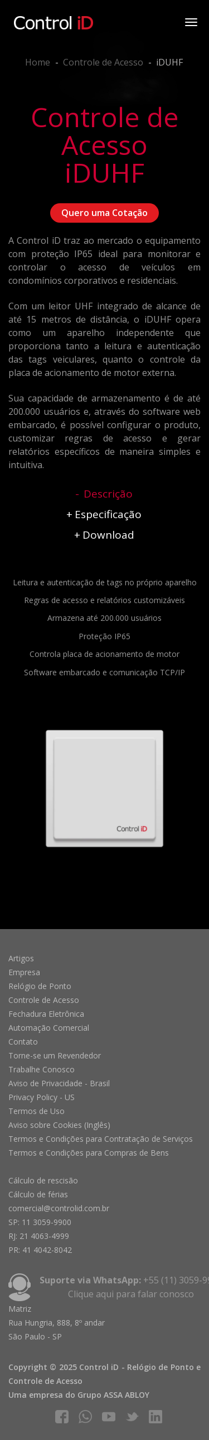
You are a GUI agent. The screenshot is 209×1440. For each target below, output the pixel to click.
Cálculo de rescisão (43, 1180)
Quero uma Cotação (104, 213)
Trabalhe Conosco (41, 1069)
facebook (62, 1416)
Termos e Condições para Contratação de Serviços (100, 1138)
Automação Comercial (48, 1027)
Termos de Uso (36, 1111)
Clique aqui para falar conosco (131, 1294)
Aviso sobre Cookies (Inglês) (59, 1125)
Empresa (24, 972)
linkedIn (155, 1416)
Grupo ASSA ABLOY (113, 1394)
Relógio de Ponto (39, 986)
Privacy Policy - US (41, 1097)
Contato (23, 1041)
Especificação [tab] (108, 514)
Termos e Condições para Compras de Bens (88, 1152)
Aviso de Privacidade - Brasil (59, 1083)
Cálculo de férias (38, 1194)
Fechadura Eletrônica (46, 1013)
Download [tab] (108, 535)
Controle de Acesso (103, 62)
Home (37, 62)
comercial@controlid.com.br (58, 1208)
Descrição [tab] (108, 493)
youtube (108, 1416)
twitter (132, 1416)
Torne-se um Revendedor (54, 1055)
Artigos (21, 958)
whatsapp (85, 1416)
